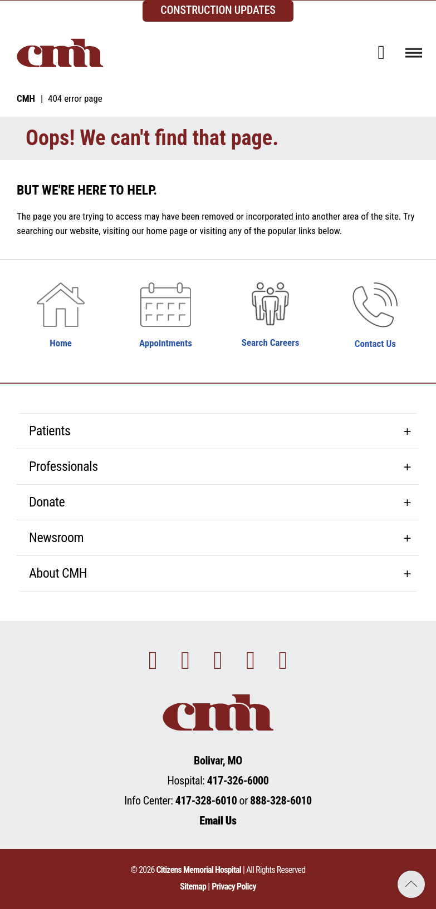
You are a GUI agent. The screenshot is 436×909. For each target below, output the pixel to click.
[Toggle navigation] (414, 52)
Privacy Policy (234, 886)
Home (61, 343)
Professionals (63, 466)
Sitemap (193, 886)
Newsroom (56, 537)
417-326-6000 (238, 780)
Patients (49, 431)
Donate (47, 502)
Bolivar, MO (218, 760)
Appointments (165, 343)
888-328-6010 (281, 800)
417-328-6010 (206, 800)
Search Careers (271, 342)
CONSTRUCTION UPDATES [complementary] (218, 10)
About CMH (58, 573)
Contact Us (375, 343)
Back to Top (411, 884)
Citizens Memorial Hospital (198, 870)
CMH (26, 98)
